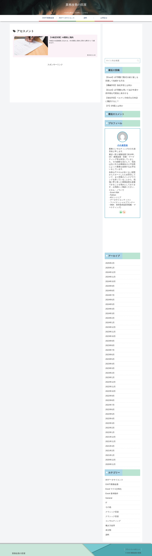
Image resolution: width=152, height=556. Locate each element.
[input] (122, 60)
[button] (138, 60)
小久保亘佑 (122, 145)
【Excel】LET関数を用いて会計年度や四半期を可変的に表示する (121, 91)
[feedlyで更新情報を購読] (120, 212)
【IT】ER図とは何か (114, 106)
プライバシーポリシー (133, 549)
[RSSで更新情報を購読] (124, 212)
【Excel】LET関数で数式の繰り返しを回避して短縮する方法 (121, 79)
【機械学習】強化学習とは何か (118, 85)
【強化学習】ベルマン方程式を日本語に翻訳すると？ (121, 99)
